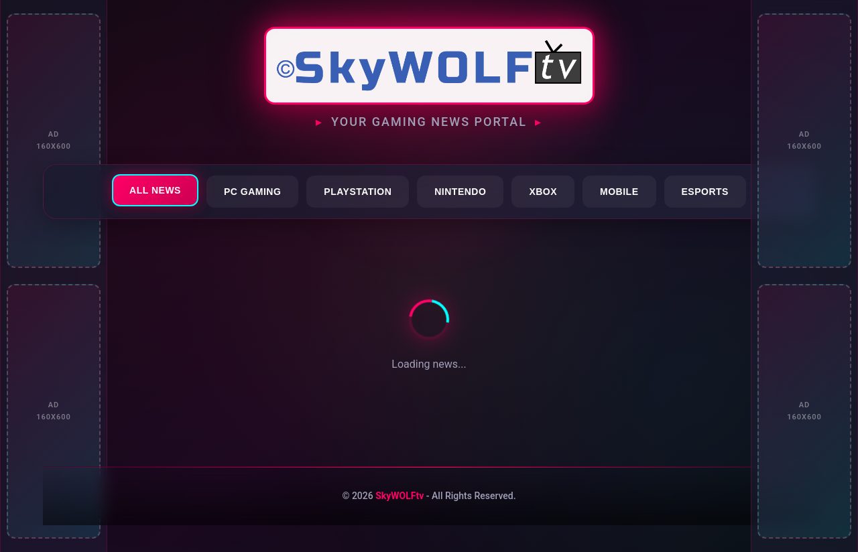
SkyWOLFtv (399, 495)
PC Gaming (252, 191)
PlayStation (357, 191)
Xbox (543, 191)
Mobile (619, 191)
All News (155, 190)
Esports (705, 191)
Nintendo (460, 191)
